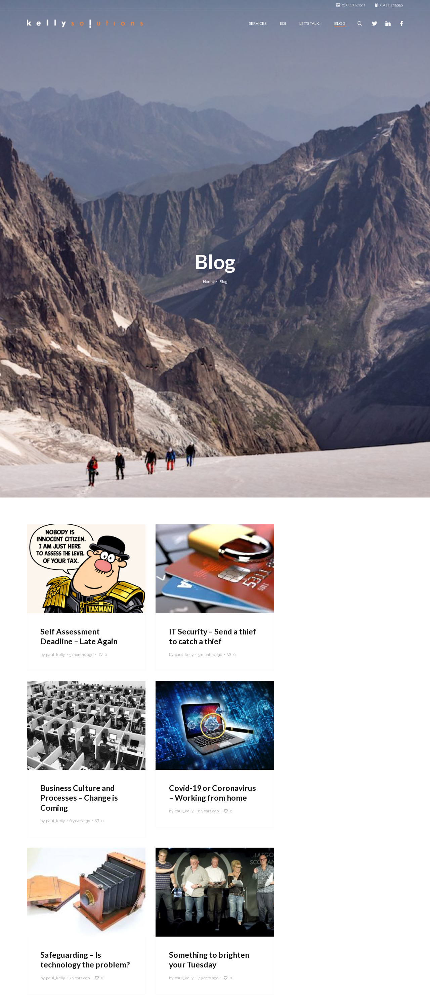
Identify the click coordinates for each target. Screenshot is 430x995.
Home (208, 281)
